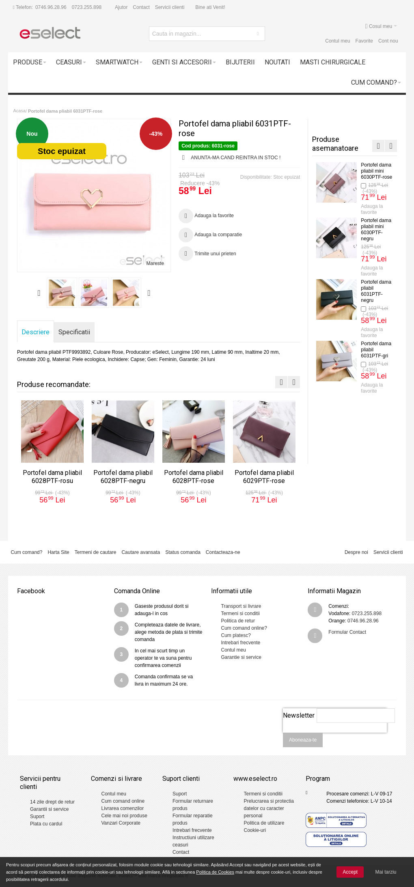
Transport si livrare (241, 606)
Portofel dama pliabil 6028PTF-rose (193, 477)
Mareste (155, 263)
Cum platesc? (236, 635)
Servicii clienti (170, 7)
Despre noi (356, 552)
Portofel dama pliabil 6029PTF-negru (376, 402)
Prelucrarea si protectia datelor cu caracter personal (268, 808)
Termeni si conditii (240, 613)
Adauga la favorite (372, 209)
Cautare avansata (140, 552)
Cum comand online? (244, 628)
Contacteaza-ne (223, 552)
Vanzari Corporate (120, 823)
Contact (141, 7)
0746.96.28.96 (51, 7)
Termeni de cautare (95, 552)
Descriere (36, 332)
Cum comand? (26, 552)
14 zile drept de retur (52, 802)
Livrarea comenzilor (122, 808)
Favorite (364, 41)
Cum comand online (122, 801)
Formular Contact (347, 632)
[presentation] (335, 737)
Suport (37, 816)
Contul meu (337, 41)
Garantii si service (49, 809)
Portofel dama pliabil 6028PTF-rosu (52, 477)
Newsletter (299, 715)
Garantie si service (241, 657)
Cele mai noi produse (124, 816)
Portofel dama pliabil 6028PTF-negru (376, 230)
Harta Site (58, 552)
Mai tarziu (386, 872)
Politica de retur (238, 621)
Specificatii (74, 332)
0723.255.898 (86, 7)
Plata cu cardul (46, 824)
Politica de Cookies (215, 872)
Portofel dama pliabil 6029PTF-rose (264, 477)
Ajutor (121, 7)
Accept (350, 872)
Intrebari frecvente (241, 642)
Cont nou (388, 41)
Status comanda (183, 552)
